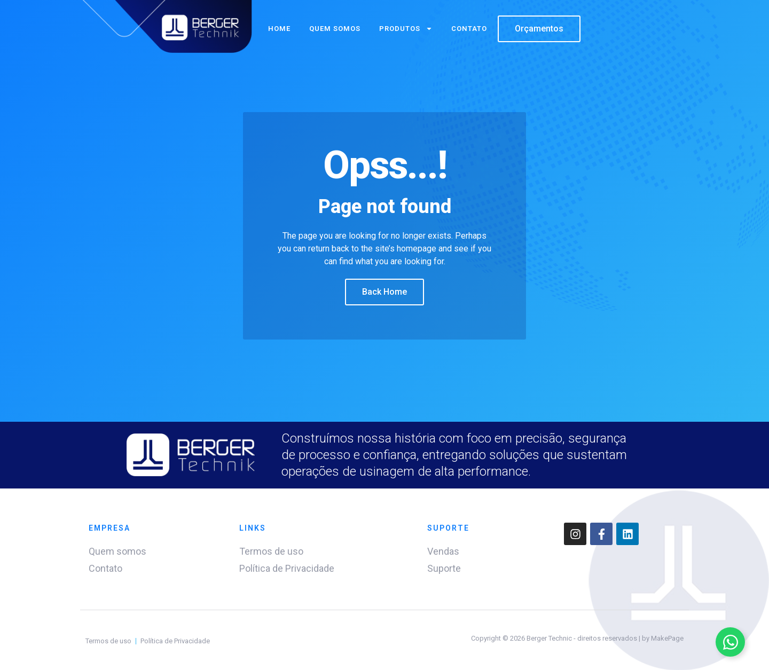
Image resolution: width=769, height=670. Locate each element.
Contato (469, 29)
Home (279, 29)
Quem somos (334, 29)
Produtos (406, 28)
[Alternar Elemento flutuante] (730, 642)
